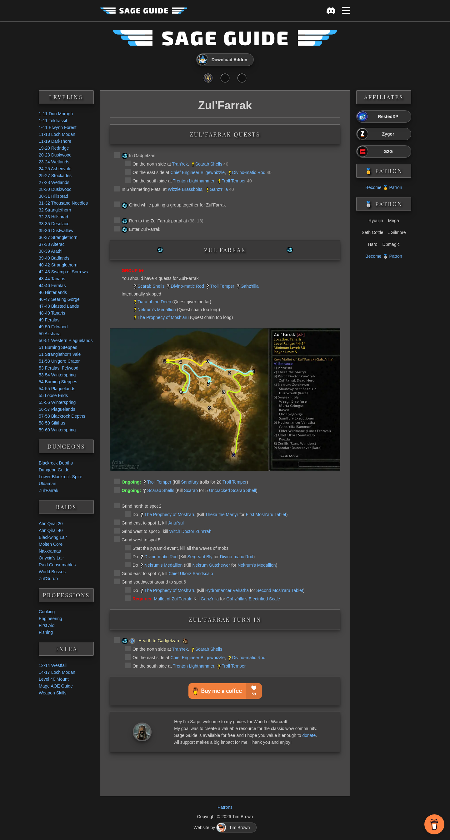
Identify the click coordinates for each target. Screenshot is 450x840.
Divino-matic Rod (249, 172)
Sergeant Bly (200, 556)
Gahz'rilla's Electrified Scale (253, 598)
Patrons (225, 807)
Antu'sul (175, 522)
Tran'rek (180, 164)
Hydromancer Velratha (227, 590)
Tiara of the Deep (154, 301)
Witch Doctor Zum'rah (190, 531)
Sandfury (189, 482)
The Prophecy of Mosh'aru (163, 317)
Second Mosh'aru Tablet (279, 590)
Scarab (191, 490)
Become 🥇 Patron (383, 187)
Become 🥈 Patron (383, 256)
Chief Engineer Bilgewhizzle (197, 172)
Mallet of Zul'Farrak (172, 598)
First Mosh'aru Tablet (266, 514)
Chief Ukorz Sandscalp (190, 573)
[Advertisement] (225, 772)
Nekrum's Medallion (157, 309)
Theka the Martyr (221, 514)
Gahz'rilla (219, 189)
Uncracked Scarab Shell (232, 490)
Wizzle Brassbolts (185, 189)
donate (309, 735)
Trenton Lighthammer (193, 180)
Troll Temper (234, 180)
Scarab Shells (208, 164)
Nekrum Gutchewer (211, 565)
